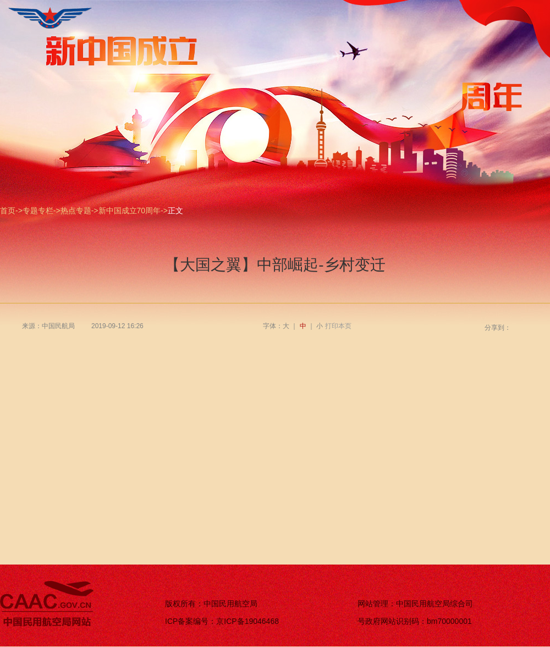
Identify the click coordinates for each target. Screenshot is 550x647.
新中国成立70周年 (129, 210)
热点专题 (76, 210)
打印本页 (338, 326)
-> (19, 210)
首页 (7, 210)
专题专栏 (38, 210)
